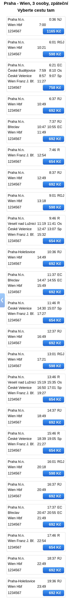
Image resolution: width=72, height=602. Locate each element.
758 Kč (55, 87)
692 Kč (55, 110)
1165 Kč (54, 31)
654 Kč (55, 161)
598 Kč (55, 54)
